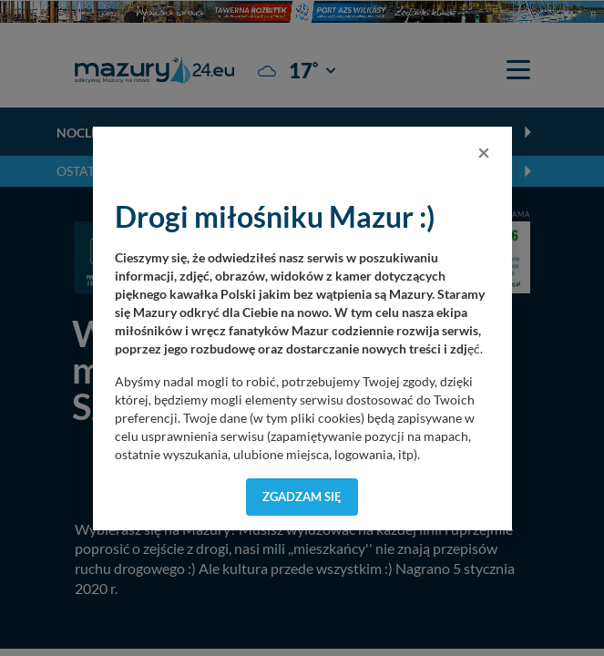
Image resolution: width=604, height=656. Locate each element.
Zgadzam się (302, 496)
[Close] (484, 152)
